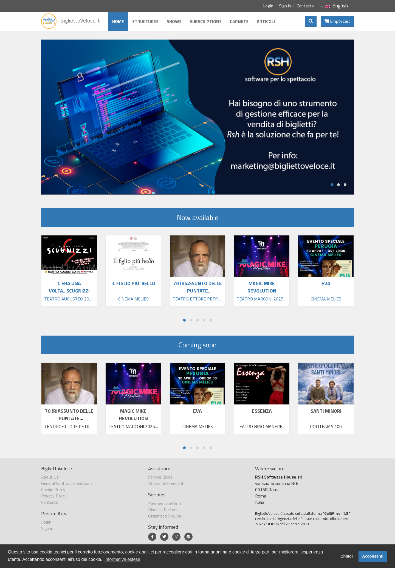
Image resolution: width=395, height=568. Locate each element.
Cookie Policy (53, 489)
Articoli (266, 21)
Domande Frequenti (166, 483)
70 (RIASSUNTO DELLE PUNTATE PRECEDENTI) (69, 418)
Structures (145, 21)
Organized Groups (164, 516)
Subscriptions (206, 21)
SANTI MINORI (326, 411)
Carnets (239, 21)
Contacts (305, 5)
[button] (332, 184)
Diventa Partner (163, 509)
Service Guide (160, 477)
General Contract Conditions (67, 483)
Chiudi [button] (346, 556)
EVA (197, 411)
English (334, 5)
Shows (174, 21)
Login (268, 5)
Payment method (164, 503)
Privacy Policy (54, 496)
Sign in (285, 5)
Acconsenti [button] (372, 556)
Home (118, 21)
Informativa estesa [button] (122, 559)
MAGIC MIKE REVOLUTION (133, 414)
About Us (50, 477)
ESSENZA (262, 411)
